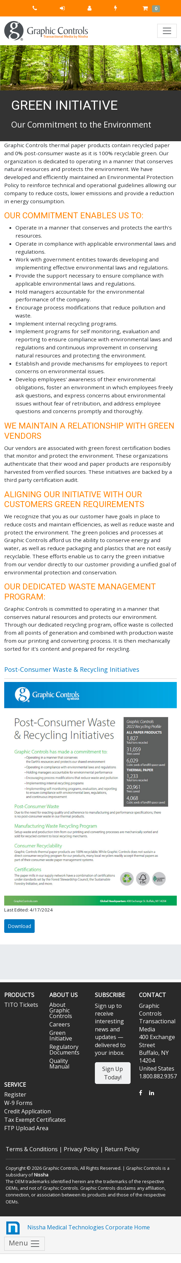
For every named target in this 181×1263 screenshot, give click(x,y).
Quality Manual (59, 1063)
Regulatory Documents (64, 1049)
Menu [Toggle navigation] (24, 1243)
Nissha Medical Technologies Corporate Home (77, 1228)
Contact (152, 995)
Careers (59, 1024)
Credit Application (27, 1111)
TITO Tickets (21, 1005)
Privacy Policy (81, 1149)
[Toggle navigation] (167, 31)
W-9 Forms (18, 1103)
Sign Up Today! (112, 1073)
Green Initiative (60, 1035)
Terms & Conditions (32, 1149)
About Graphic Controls (60, 1010)
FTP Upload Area (26, 1128)
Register (15, 1094)
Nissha (41, 1175)
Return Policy (122, 1149)
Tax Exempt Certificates (35, 1120)
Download (19, 926)
